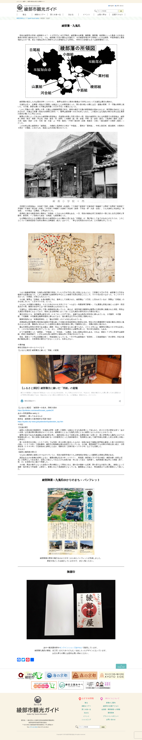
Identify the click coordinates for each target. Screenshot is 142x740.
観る (24, 14)
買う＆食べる (55, 14)
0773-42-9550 (33, 727)
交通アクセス (117, 14)
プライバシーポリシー (111, 716)
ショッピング (86, 719)
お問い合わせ (119, 5)
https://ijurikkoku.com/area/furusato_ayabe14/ (36, 410)
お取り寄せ (102, 14)
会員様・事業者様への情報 (111, 709)
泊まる (71, 14)
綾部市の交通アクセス (111, 706)
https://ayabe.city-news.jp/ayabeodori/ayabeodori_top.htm (40, 422)
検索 (121, 11)
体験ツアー (86, 706)
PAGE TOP (121, 666)
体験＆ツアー (40, 14)
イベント (86, 14)
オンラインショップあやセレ (71, 648)
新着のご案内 (110, 703)
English (111, 5)
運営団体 (111, 713)
